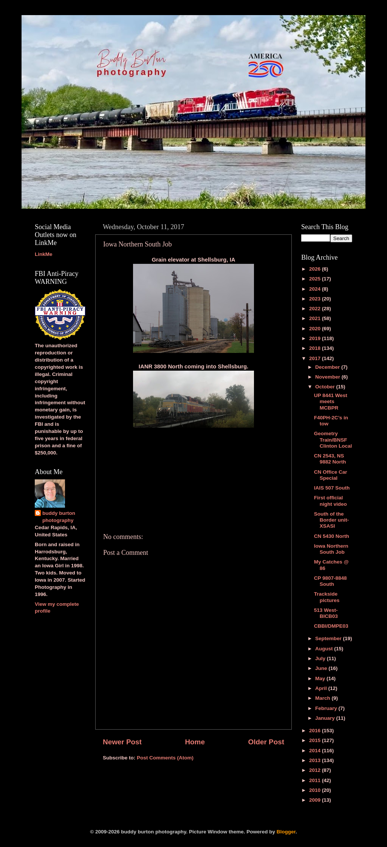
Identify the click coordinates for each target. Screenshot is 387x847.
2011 (315, 780)
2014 (315, 750)
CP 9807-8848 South (330, 581)
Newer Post (122, 742)
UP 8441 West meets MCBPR (330, 401)
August (324, 648)
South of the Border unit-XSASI (331, 520)
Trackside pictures (327, 597)
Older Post (266, 742)
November (328, 377)
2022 (315, 308)
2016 (315, 730)
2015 (315, 740)
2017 (315, 358)
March (323, 698)
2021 (315, 318)
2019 (315, 338)
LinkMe (44, 254)
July (321, 658)
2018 (315, 348)
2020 (315, 328)
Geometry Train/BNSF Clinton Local (333, 439)
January (325, 718)
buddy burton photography (58, 516)
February (327, 708)
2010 (315, 790)
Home (194, 742)
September (329, 638)
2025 (315, 279)
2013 (315, 760)
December (328, 367)
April (321, 688)
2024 (315, 289)
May (321, 678)
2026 (315, 269)
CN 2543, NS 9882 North (330, 459)
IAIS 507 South (332, 488)
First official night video (330, 501)
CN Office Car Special (330, 475)
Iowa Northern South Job (331, 549)
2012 (315, 770)
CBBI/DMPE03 (331, 626)
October (325, 387)
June (321, 668)
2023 (315, 299)
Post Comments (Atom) (165, 758)
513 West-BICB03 (326, 613)
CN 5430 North (331, 536)
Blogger (286, 832)
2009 (315, 800)
